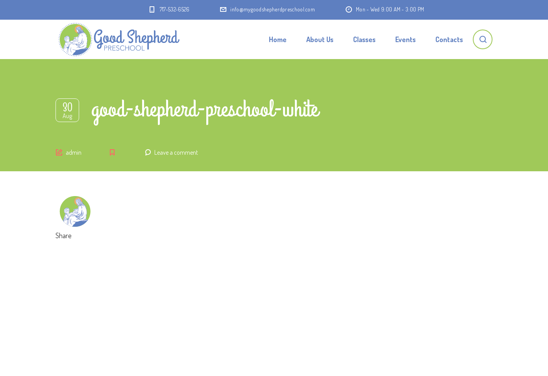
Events (405, 39)
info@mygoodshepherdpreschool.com (272, 9)
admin (73, 152)
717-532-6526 (175, 9)
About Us (319, 39)
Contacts (449, 39)
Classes (364, 39)
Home (278, 39)
